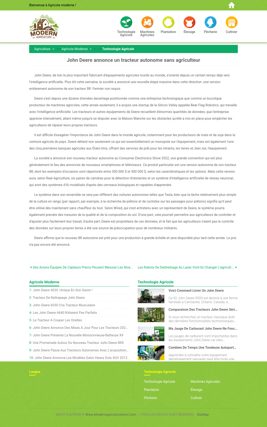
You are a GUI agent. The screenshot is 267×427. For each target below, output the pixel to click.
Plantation (151, 390)
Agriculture (42, 49)
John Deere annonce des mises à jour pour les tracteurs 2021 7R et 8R (81, 327)
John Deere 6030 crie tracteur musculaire (64, 305)
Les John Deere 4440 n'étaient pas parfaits (65, 312)
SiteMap (203, 415)
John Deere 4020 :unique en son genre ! (62, 290)
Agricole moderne (75, 49)
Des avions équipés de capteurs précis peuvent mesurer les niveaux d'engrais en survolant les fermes (83, 267)
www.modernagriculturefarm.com (110, 415)
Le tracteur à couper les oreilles (57, 320)
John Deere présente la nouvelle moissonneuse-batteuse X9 (78, 335)
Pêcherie (150, 398)
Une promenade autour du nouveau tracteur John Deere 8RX (78, 342)
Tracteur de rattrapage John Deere (59, 297)
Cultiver (196, 398)
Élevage (196, 390)
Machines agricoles (205, 382)
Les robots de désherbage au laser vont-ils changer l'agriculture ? (186, 267)
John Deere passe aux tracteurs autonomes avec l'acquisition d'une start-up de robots (81, 350)
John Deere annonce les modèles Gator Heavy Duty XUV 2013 (81, 357)
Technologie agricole (118, 49)
